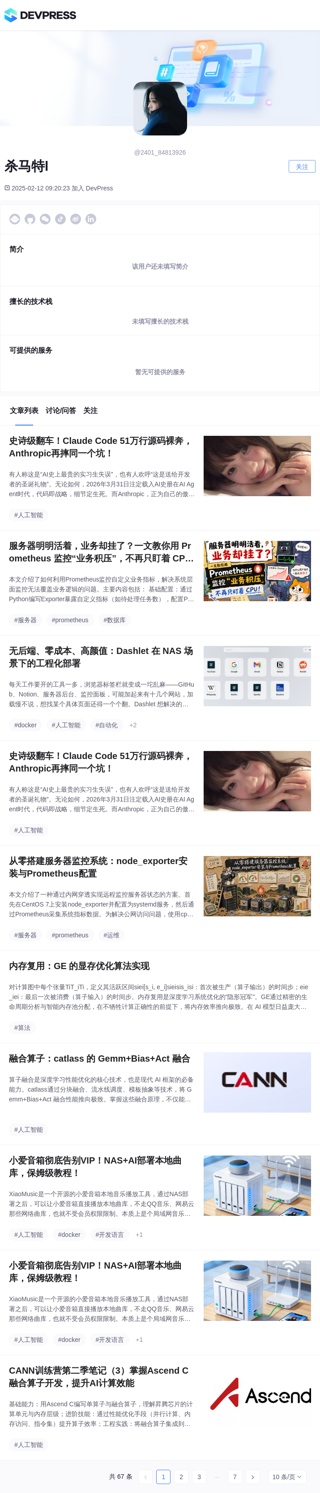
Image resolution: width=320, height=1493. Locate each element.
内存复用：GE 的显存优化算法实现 (79, 966)
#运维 (112, 935)
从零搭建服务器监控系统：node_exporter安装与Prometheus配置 (98, 867)
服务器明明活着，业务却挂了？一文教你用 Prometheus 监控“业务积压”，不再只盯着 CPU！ (100, 553)
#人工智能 (28, 515)
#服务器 (25, 620)
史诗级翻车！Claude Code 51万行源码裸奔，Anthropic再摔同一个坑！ (100, 447)
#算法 (22, 1027)
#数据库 (115, 620)
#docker (25, 725)
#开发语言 (110, 1234)
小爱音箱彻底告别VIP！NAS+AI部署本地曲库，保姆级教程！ (95, 1167)
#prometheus (70, 620)
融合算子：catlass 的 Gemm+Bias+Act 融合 (99, 1058)
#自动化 (107, 725)
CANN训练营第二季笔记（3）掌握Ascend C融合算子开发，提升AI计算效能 (98, 1377)
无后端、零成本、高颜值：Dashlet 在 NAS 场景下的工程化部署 (101, 657)
